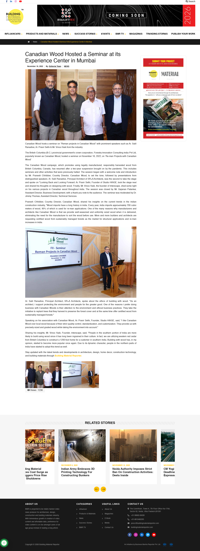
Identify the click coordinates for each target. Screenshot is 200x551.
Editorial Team (55, 66)
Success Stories (85, 523)
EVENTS (106, 34)
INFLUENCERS (13, 34)
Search (190, 2)
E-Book (108, 518)
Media (107, 523)
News (35, 42)
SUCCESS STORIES (86, 34)
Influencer (83, 509)
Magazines (109, 514)
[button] (103, 489)
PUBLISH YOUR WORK (183, 34)
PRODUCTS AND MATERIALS (42, 34)
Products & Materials (87, 514)
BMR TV (120, 34)
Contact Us (109, 527)
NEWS (66, 34)
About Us (108, 509)
